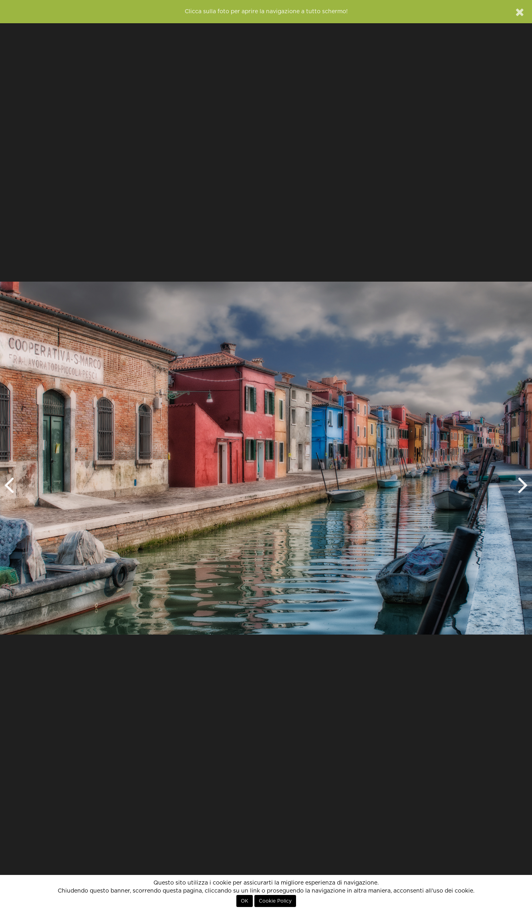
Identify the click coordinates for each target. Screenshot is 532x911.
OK (244, 901)
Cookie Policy (275, 901)
